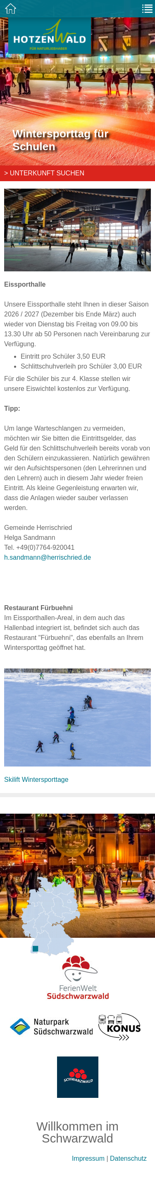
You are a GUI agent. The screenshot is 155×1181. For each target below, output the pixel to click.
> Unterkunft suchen (44, 173)
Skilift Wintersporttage (36, 779)
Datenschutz (128, 1158)
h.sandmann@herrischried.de (47, 557)
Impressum (88, 1158)
